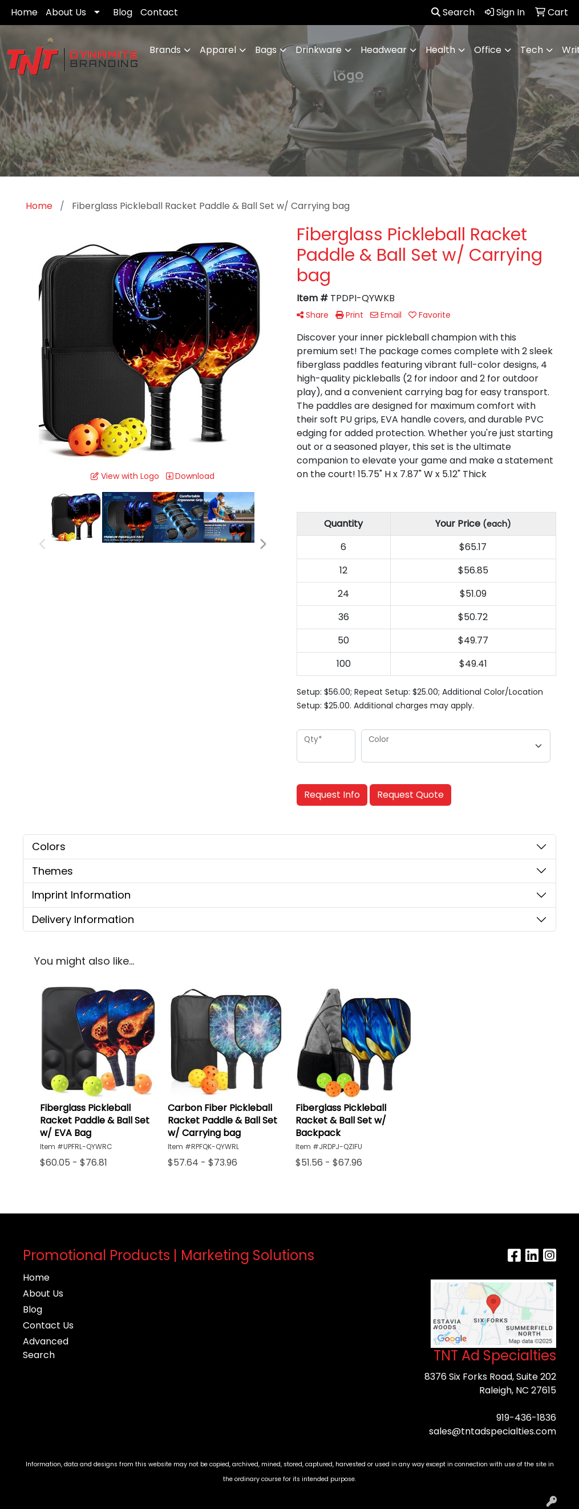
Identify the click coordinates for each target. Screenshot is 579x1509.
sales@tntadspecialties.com (492, 1431)
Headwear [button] (384, 49)
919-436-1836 (526, 1417)
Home (24, 12)
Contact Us (48, 1325)
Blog (122, 12)
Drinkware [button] (318, 49)
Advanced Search (45, 1348)
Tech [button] (531, 49)
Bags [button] (266, 49)
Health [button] (440, 49)
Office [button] (487, 49)
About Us (66, 12)
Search (453, 12)
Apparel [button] (218, 49)
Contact (159, 12)
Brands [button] (165, 49)
